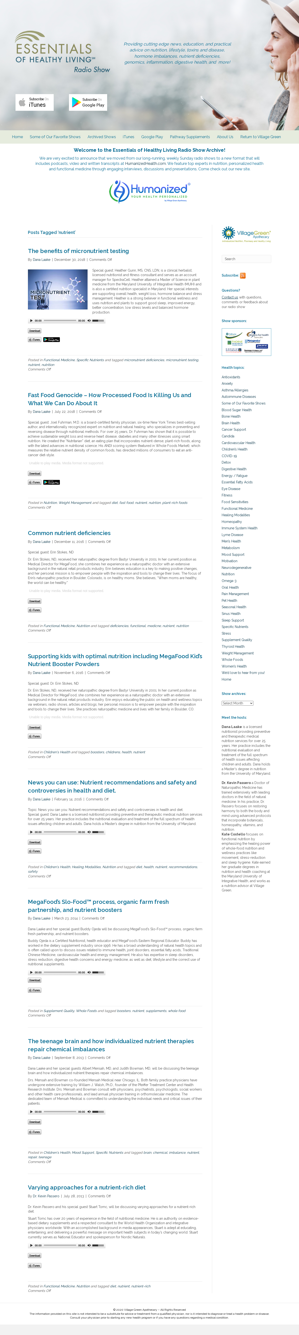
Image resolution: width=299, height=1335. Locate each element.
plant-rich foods (174, 513)
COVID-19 (229, 466)
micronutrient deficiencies (144, 370)
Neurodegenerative (236, 578)
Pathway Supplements (191, 141)
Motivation (229, 571)
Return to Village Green (261, 141)
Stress (226, 644)
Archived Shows (103, 141)
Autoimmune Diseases (239, 407)
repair (32, 1167)
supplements (156, 1021)
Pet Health (229, 611)
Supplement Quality (58, 1021)
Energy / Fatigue (234, 486)
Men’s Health (231, 552)
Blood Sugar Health (237, 420)
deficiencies (119, 636)
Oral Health (230, 598)
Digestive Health (234, 479)
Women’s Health (234, 677)
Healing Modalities (86, 877)
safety (33, 882)
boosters (97, 762)
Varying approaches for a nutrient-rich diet (87, 1197)
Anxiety (227, 394)
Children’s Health (234, 460)
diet (115, 513)
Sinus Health (231, 624)
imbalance (177, 1163)
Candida (228, 447)
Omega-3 (229, 591)
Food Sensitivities (235, 512)
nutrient (34, 375)
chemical (160, 1163)
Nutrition (50, 513)
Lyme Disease (232, 545)
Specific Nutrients (90, 370)
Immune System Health (239, 539)
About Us (226, 141)
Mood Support (83, 1163)
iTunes (129, 141)
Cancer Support (234, 440)
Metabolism (231, 558)
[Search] (246, 269)
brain (147, 1163)
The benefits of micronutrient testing (78, 261)
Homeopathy (232, 532)
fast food (126, 513)
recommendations (183, 877)
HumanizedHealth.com (166, 168)
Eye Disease (231, 499)
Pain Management (235, 604)
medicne (154, 636)
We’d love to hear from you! (243, 683)
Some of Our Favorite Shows (56, 141)
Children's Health (56, 762)
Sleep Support (233, 631)
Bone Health (231, 427)
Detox (226, 473)
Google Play (153, 141)
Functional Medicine (59, 370)
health (126, 762)
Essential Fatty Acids (237, 493)
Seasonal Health (234, 617)
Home (18, 141)
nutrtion (155, 513)
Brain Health (231, 433)
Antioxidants (231, 387)
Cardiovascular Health (238, 453)
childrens (113, 762)
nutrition (48, 375)
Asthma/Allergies (235, 401)
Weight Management (74, 513)
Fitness (227, 506)
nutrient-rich (140, 1297)
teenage (44, 1167)
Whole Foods (86, 1021)
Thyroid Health (233, 657)
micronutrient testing (182, 370)
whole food (176, 1021)
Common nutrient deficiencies (69, 543)
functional (138, 636)
